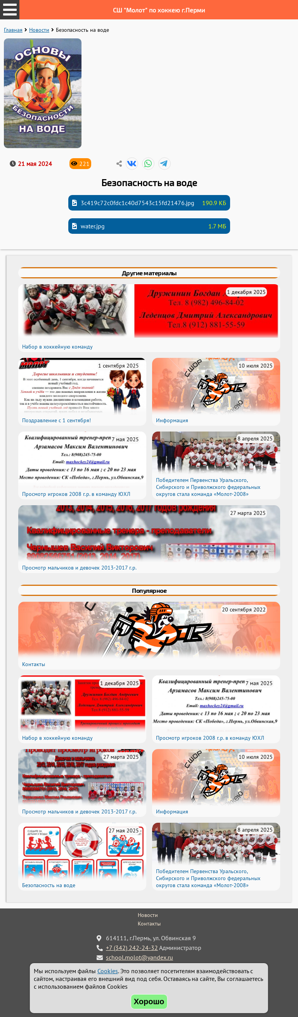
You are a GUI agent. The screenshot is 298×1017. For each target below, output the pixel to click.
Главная (13, 30)
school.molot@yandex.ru (139, 957)
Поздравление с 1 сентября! (56, 420)
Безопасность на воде (48, 885)
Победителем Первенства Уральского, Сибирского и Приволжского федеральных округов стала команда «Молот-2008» (208, 487)
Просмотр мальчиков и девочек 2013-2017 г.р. (79, 567)
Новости (39, 30)
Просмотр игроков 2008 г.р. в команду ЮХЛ (76, 493)
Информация (172, 420)
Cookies (107, 971)
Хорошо (149, 1001)
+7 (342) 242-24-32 (132, 947)
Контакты (33, 664)
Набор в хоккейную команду (57, 346)
